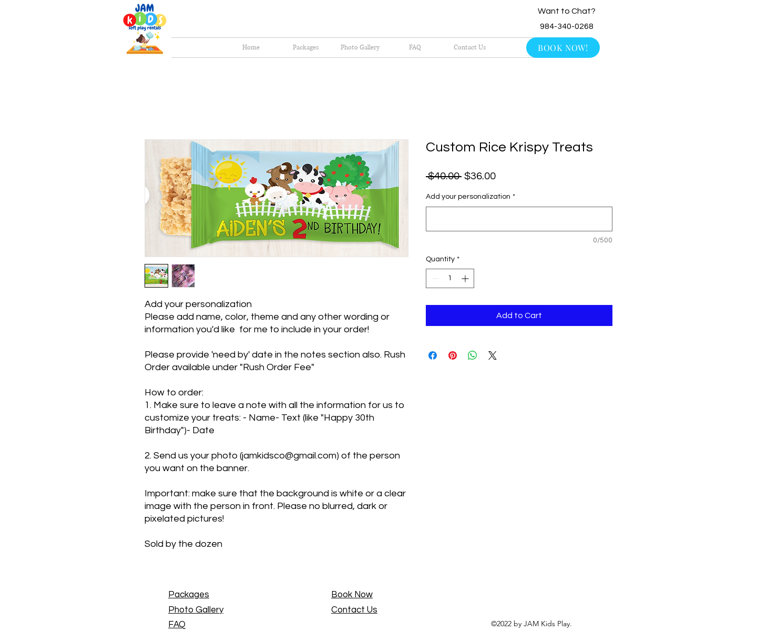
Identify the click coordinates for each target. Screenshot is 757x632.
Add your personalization (470, 196)
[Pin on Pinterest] (452, 355)
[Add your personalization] (519, 219)
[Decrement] (434, 278)
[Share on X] (492, 355)
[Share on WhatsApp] (472, 355)
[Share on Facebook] (432, 355)
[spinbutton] (450, 278)
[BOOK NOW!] (563, 47)
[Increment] (466, 278)
